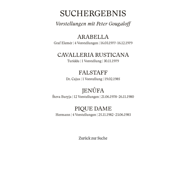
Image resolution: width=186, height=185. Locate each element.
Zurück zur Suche (93, 138)
